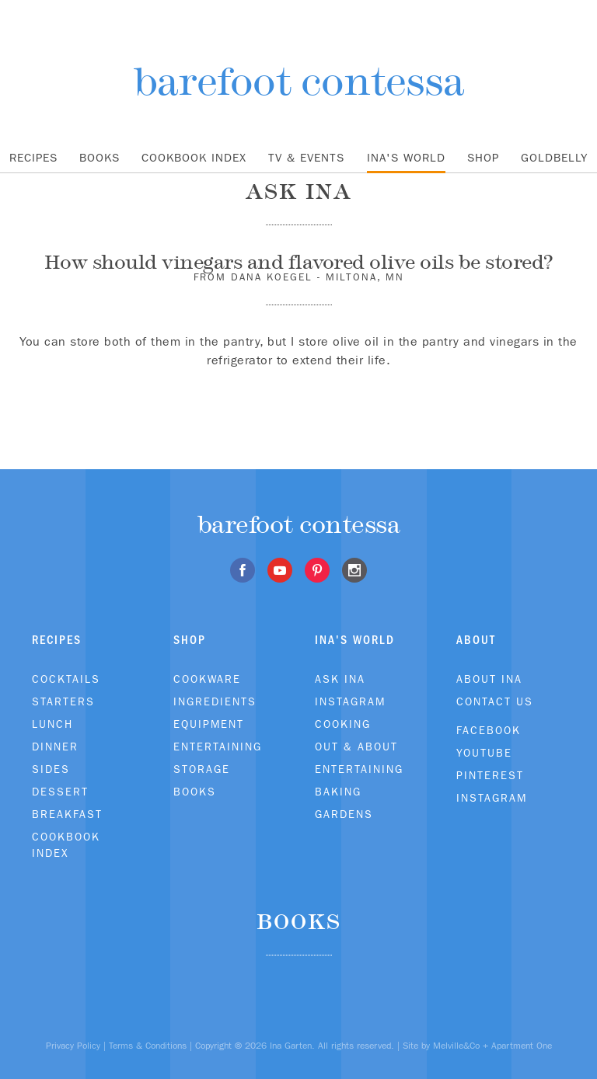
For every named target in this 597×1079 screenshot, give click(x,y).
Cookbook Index (193, 158)
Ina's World (406, 158)
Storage (201, 769)
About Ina (489, 679)
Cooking (343, 724)
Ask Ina (340, 679)
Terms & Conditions (148, 1045)
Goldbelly (554, 158)
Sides (51, 769)
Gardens (344, 814)
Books (99, 158)
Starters (63, 701)
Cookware (207, 679)
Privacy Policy (73, 1045)
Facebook (488, 730)
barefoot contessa (299, 81)
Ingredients (215, 701)
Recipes (33, 158)
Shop (483, 158)
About (476, 639)
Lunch (52, 724)
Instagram (350, 701)
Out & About (356, 747)
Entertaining (217, 747)
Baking (338, 792)
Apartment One (521, 1045)
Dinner (55, 747)
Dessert (60, 792)
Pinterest (490, 775)
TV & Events (306, 158)
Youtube (484, 753)
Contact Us (494, 701)
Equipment (208, 724)
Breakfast (67, 814)
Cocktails (66, 679)
